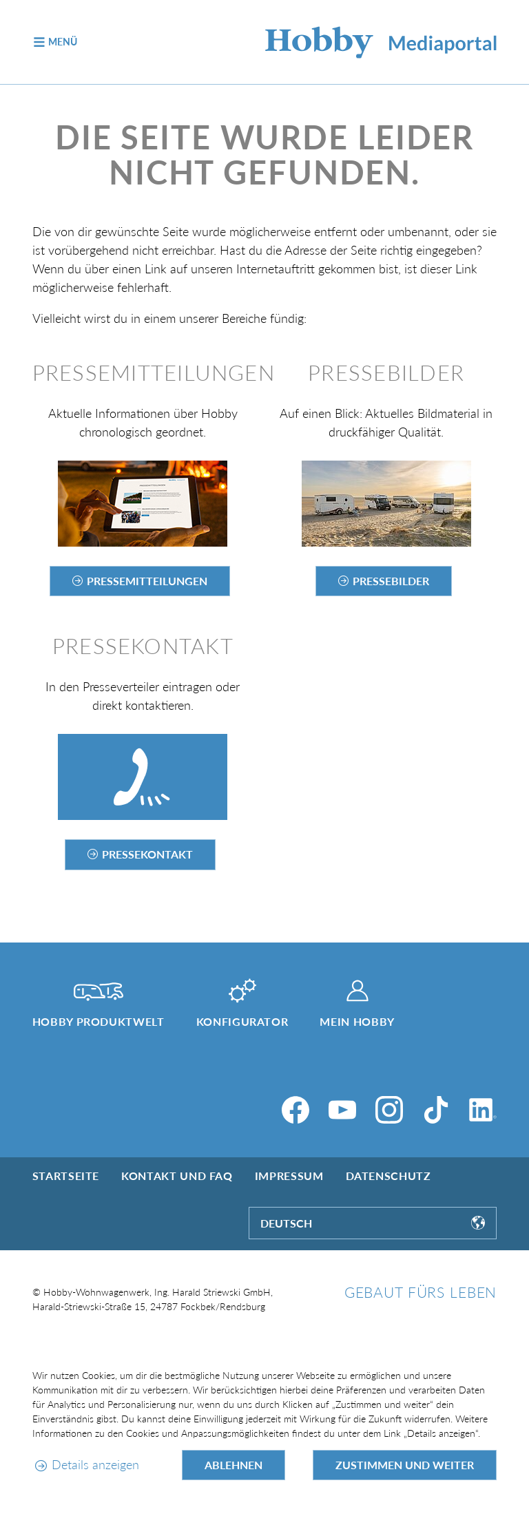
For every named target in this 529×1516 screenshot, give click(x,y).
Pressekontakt (147, 854)
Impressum (289, 1175)
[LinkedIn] (483, 1110)
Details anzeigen (95, 1464)
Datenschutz (388, 1175)
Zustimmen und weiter (404, 1464)
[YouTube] (342, 1110)
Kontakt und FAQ (177, 1175)
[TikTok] (436, 1110)
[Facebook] (295, 1110)
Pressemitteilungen (147, 580)
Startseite (65, 1175)
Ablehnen (233, 1464)
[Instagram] (389, 1110)
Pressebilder (391, 580)
